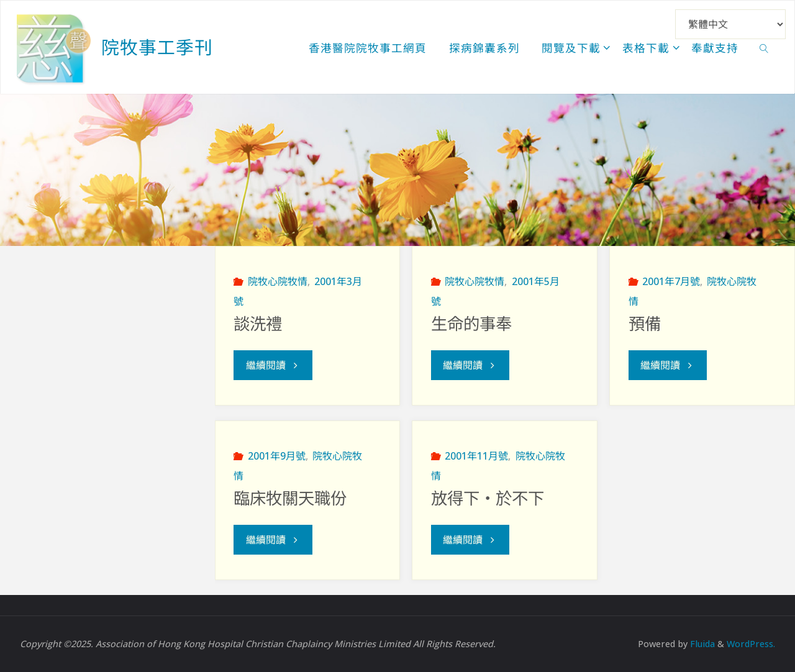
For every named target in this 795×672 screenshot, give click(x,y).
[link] (764, 47)
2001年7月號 (671, 281)
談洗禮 (258, 324)
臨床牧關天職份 (290, 498)
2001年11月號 (476, 456)
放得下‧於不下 (487, 498)
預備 (645, 324)
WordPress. (751, 644)
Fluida (701, 644)
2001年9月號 (277, 456)
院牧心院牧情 (277, 281)
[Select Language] (730, 24)
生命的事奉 (471, 324)
